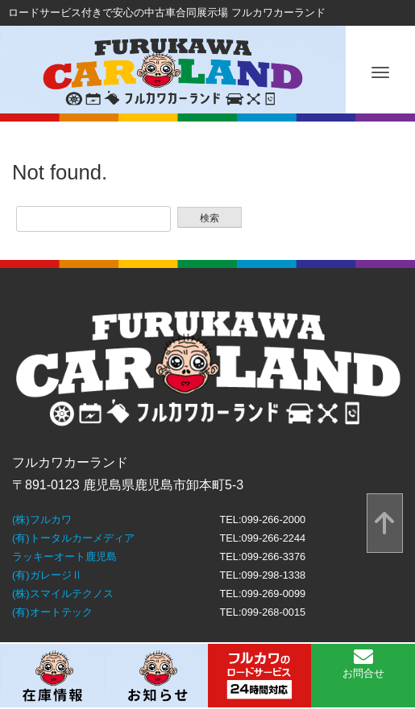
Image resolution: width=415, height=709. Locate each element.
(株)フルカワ (42, 519)
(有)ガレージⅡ (47, 575)
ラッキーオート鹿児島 (64, 556)
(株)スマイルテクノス (63, 593)
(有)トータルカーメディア (73, 538)
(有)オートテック (52, 612)
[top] (385, 523)
